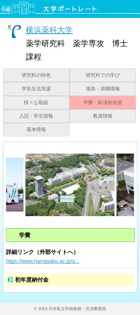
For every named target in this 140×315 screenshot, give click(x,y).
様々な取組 (36, 102)
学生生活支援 (36, 88)
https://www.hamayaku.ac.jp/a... (43, 261)
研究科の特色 (36, 75)
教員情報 (102, 116)
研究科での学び (103, 75)
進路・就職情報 (103, 88)
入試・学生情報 (36, 116)
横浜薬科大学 (49, 29)
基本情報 (36, 129)
